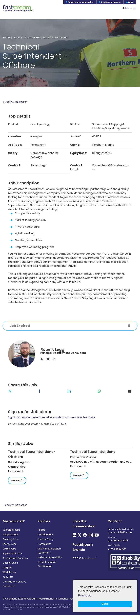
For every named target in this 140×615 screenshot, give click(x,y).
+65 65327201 (118, 549)
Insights (7, 567)
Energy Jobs (9, 544)
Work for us (9, 572)
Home (6, 37)
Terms (41, 529)
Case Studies (10, 562)
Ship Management (117, 128)
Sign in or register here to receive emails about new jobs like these (51, 417)
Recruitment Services (15, 558)
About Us (8, 577)
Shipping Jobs (10, 534)
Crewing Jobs (10, 539)
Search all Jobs (11, 529)
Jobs (17, 37)
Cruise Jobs (9, 548)
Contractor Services (14, 581)
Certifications (45, 534)
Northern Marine (103, 145)
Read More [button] (84, 595)
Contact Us (9, 586)
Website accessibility (49, 557)
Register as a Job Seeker (80, 2)
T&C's (62, 423)
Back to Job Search (15, 102)
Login (130, 2)
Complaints (44, 544)
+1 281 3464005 (119, 540)
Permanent (38, 145)
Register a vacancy (110, 2)
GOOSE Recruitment (84, 558)
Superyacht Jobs (12, 553)
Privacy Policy (45, 539)
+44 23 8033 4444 (122, 532)
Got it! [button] (105, 604)
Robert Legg (52, 349)
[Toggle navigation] (129, 8)
